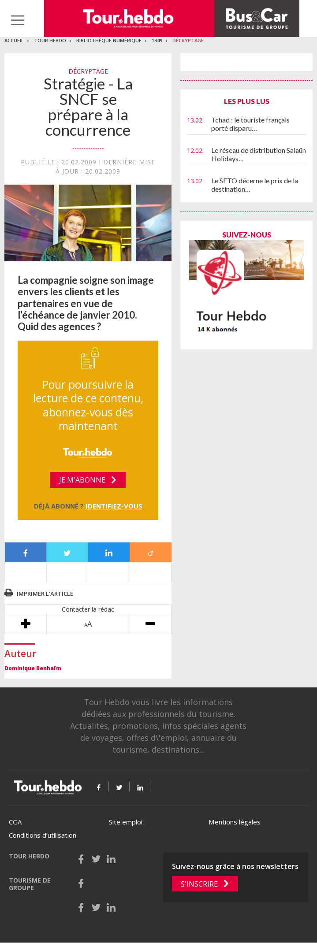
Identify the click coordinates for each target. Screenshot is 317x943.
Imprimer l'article (45, 594)
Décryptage (188, 40)
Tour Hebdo (50, 40)
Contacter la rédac (88, 609)
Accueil (14, 40)
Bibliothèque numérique (109, 40)
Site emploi (125, 821)
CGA (15, 821)
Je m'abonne (82, 480)
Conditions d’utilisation (42, 835)
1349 (157, 40)
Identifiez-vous (114, 505)
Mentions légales (235, 821)
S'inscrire (199, 884)
